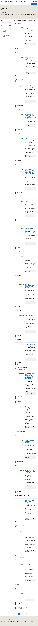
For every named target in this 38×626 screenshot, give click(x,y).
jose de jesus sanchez (20, 105)
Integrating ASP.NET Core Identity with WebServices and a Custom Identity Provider (30, 139)
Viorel (18, 52)
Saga (17, 48)
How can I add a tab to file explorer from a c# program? (30, 594)
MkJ (17, 219)
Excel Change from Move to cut (30, 564)
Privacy (22, 621)
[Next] (32, 614)
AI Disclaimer (3, 621)
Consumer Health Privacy (28, 621)
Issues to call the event (29, 256)
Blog (13, 621)
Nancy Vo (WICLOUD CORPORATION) (23, 465)
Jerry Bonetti (19, 491)
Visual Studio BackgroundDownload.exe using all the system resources (30, 286)
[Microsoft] (1, 1)
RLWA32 (18, 558)
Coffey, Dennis (19, 339)
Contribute (17, 621)
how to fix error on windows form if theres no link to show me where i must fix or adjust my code (30, 116)
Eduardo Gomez (19, 363)
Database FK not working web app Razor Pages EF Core (30, 58)
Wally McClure (19, 160)
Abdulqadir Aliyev (19, 306)
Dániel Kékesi (19, 196)
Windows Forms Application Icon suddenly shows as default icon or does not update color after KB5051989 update (30, 171)
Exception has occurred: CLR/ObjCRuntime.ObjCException (30, 501)
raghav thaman (19, 401)
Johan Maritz (19, 310)
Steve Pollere (19, 247)
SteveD (18, 584)
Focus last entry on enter (30, 344)
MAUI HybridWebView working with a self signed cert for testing (30, 471)
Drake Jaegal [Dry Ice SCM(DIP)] (22, 555)
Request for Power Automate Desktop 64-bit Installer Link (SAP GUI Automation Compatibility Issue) (30, 534)
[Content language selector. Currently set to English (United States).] (5, 619)
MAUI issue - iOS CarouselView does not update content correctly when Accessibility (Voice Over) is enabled (30, 408)
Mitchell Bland (19, 335)
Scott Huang (19, 275)
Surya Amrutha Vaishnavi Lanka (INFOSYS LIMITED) (22, 368)
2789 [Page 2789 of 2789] (29, 614)
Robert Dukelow (19, 603)
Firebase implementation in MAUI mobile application (30, 441)
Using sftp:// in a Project (30, 228)
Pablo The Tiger (19, 77)
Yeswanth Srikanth (20, 461)
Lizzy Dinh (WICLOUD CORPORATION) (23, 607)
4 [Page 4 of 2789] (25, 614)
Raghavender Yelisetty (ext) (21, 431)
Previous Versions (9, 621)
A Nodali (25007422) (20, 129)
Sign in (36, 1)
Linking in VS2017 (28, 201)
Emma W (18, 397)
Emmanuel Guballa (20, 192)
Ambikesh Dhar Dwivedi (20, 279)
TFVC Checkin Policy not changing (30, 316)
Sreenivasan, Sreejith (20, 526)
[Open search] (33, 1)
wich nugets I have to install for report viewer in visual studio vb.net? (30, 86)
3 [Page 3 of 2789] (23, 614)
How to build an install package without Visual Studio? (29, 28)
